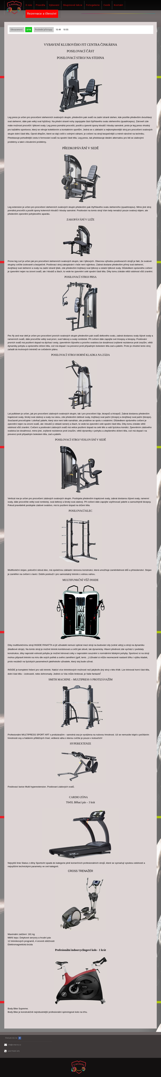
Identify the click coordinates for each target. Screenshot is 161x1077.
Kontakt (118, 5)
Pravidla (40, 5)
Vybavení (54, 5)
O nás (29, 5)
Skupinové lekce (72, 5)
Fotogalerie (93, 5)
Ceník (107, 5)
